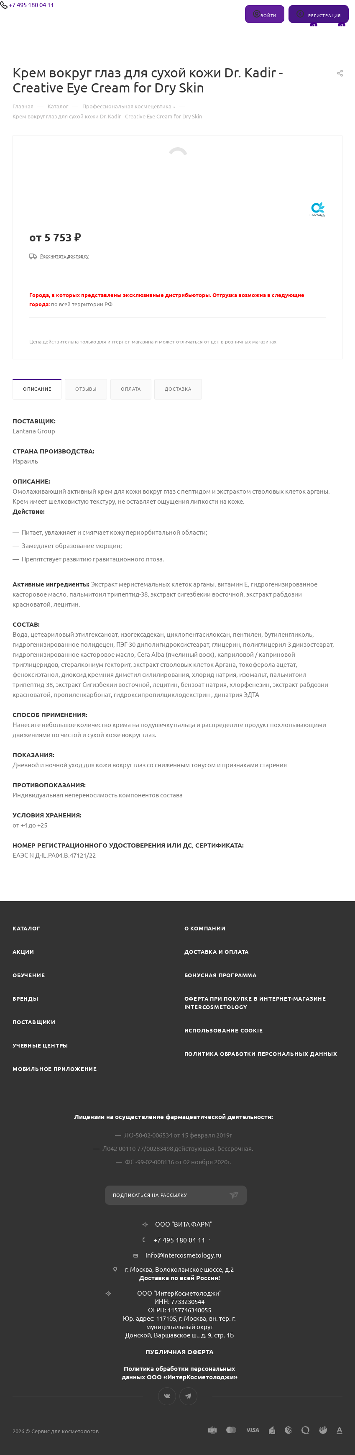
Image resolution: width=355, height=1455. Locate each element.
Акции (23, 952)
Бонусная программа (220, 975)
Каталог (27, 928)
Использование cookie (223, 1030)
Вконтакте (167, 1396)
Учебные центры (40, 1045)
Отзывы (86, 389)
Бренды (25, 999)
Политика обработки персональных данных (260, 1054)
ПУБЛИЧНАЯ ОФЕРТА (180, 1351)
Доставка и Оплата (216, 952)
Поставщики (34, 1022)
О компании (205, 928)
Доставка (178, 389)
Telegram (188, 1396)
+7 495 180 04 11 (31, 4)
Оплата (131, 389)
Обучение (29, 975)
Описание (37, 389)
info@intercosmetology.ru (184, 1255)
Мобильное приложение (55, 1069)
